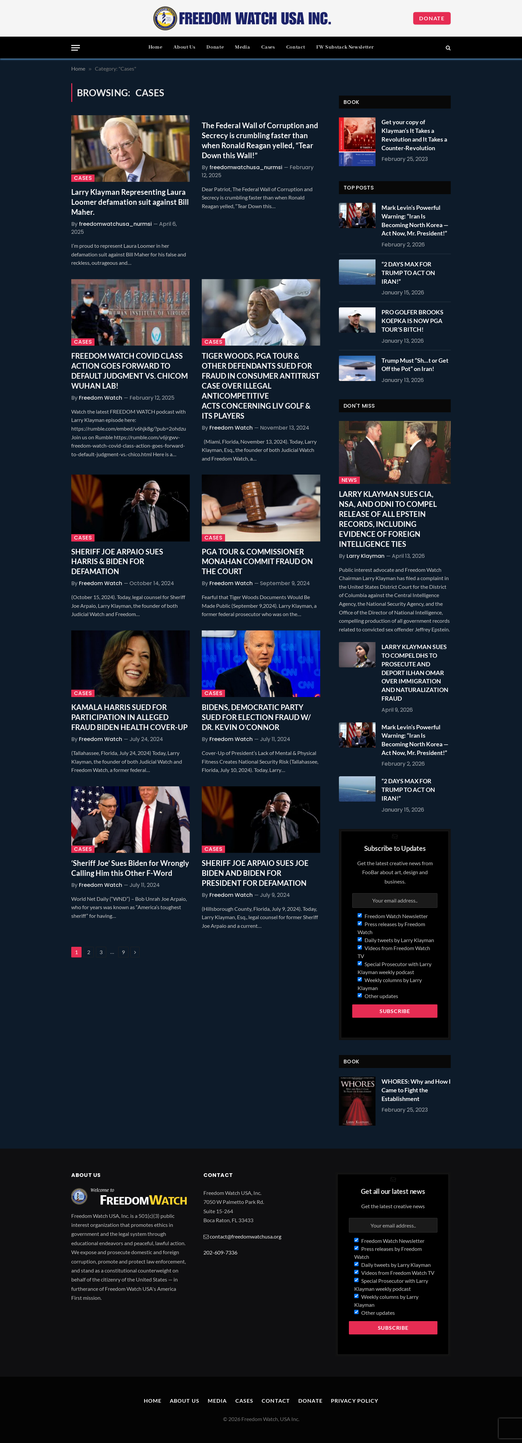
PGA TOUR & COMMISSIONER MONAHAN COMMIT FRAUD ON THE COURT (257, 561)
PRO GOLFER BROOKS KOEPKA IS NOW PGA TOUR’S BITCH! (412, 320)
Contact (295, 47)
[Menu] (75, 47)
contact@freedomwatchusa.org (245, 1236)
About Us (184, 47)
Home (155, 47)
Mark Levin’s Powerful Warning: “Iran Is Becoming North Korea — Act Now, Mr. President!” (415, 220)
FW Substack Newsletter (345, 47)
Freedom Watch (100, 398)
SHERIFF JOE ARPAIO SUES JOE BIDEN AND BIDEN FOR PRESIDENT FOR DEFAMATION (255, 873)
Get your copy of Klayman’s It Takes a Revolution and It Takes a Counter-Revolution (414, 134)
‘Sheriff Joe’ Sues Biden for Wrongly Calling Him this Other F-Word (130, 868)
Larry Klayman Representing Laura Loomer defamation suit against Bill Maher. (130, 201)
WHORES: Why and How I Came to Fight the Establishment (416, 1090)
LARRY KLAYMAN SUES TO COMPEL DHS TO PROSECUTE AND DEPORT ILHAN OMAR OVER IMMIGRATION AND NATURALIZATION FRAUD (415, 672)
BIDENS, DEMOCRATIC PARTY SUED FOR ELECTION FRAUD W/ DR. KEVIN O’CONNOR (256, 717)
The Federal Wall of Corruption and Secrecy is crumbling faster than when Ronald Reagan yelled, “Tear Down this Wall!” (260, 140)
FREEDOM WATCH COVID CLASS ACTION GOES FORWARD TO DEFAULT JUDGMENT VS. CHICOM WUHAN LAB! (129, 370)
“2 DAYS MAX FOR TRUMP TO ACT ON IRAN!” (408, 272)
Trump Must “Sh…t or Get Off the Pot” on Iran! (415, 365)
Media (242, 47)
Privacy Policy (355, 1400)
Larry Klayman (366, 556)
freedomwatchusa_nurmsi (115, 224)
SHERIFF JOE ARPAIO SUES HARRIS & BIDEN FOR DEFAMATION (117, 561)
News (349, 480)
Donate (432, 18)
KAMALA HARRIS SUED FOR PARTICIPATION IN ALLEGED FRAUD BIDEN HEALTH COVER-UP (129, 717)
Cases (268, 47)
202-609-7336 (220, 1252)
